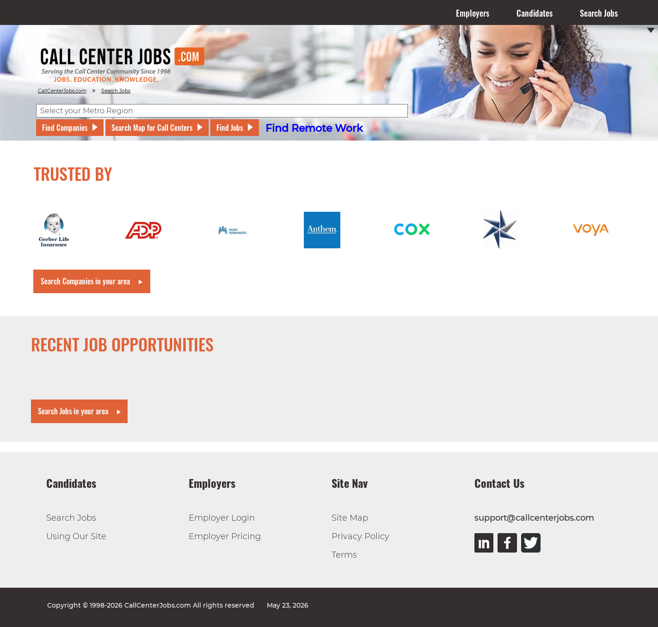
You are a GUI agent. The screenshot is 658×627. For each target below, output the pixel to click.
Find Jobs (229, 127)
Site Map (350, 518)
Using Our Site (76, 536)
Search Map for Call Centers (151, 127)
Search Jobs (599, 13)
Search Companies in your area (85, 281)
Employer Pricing (225, 536)
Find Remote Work (314, 128)
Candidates (535, 13)
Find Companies (64, 127)
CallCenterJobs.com (62, 91)
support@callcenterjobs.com (534, 518)
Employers (472, 13)
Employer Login (222, 518)
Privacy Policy (360, 536)
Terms (344, 555)
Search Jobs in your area (73, 411)
